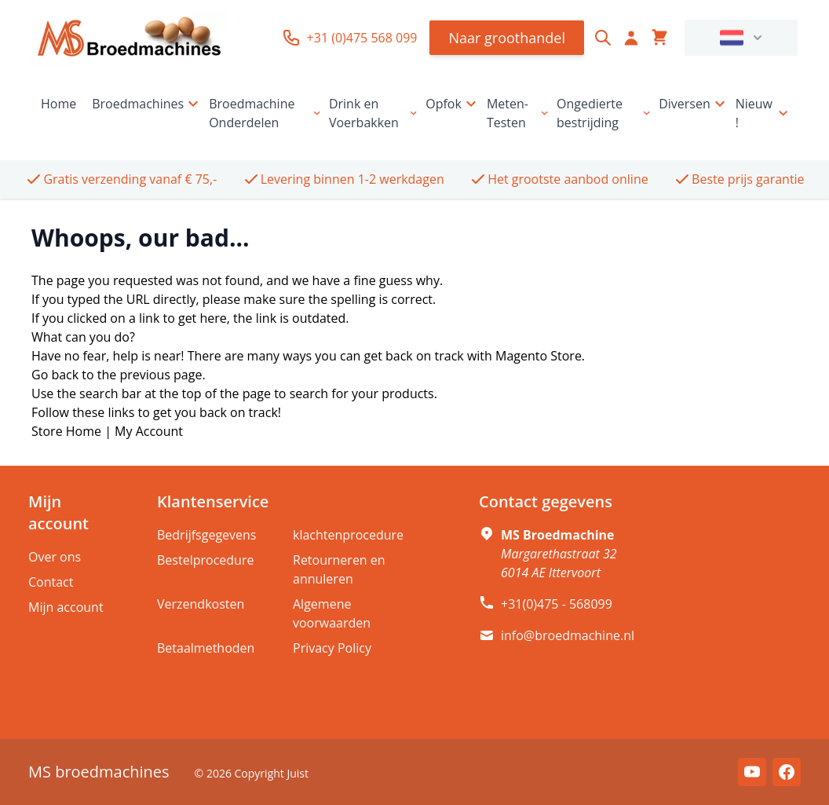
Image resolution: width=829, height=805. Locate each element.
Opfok (452, 103)
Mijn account (66, 607)
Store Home (66, 431)
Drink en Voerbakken (374, 113)
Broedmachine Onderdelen (266, 113)
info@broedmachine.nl (567, 635)
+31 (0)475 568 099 (350, 37)
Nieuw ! (763, 113)
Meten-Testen (518, 113)
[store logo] (129, 37)
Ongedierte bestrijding (604, 113)
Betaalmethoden (205, 648)
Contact (50, 582)
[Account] (631, 37)
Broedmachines (147, 103)
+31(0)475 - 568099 (556, 604)
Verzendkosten (200, 604)
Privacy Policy (332, 648)
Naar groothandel (506, 37)
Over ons (54, 556)
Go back (55, 374)
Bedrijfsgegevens (207, 534)
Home (58, 103)
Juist (298, 773)
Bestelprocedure (205, 560)
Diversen (694, 103)
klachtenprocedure (348, 534)
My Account (149, 431)
